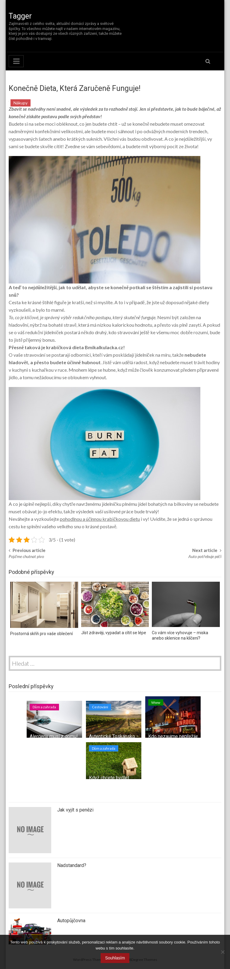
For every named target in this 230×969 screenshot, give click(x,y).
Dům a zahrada (44, 707)
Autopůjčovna (71, 920)
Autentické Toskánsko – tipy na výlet (127, 736)
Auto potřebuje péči (204, 556)
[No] (223, 952)
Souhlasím (115, 958)
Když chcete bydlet (109, 778)
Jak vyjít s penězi (75, 810)
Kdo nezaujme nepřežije (173, 736)
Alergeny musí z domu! (54, 736)
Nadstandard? (71, 865)
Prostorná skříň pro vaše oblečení (41, 633)
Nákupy (20, 102)
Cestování (100, 707)
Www (155, 702)
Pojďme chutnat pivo (26, 556)
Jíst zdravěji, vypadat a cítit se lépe (113, 632)
